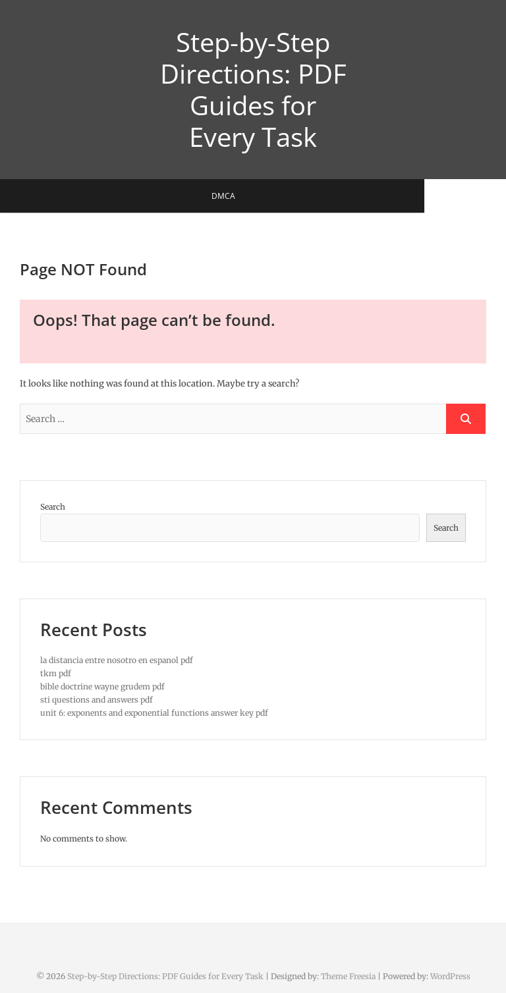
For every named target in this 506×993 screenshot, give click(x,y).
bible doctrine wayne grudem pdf (102, 686)
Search (52, 507)
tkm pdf (55, 673)
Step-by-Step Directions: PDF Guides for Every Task (253, 89)
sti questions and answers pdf (96, 700)
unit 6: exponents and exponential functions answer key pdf (154, 713)
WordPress (450, 976)
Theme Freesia (348, 976)
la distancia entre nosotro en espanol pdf (116, 660)
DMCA (243, 195)
